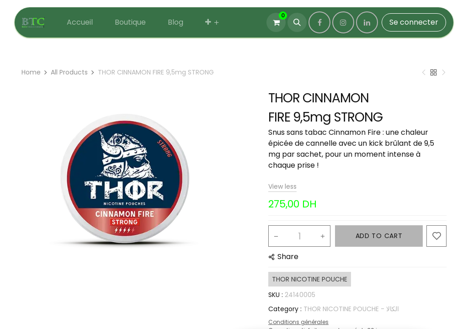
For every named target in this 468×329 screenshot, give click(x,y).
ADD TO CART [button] (379, 235)
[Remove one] (276, 236)
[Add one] (322, 236)
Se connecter (413, 22)
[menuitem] (80, 22)
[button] (297, 22)
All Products (69, 72)
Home (31, 72)
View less (282, 186)
